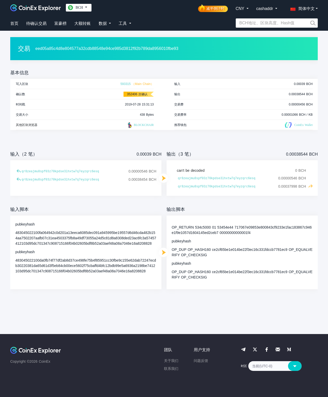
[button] (301, 7)
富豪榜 (60, 23)
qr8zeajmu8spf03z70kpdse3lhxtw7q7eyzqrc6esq (60, 171)
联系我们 (171, 369)
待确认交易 (36, 23)
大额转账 (82, 23)
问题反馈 (201, 361)
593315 (125, 84)
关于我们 (171, 361)
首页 (14, 23)
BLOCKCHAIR (140, 125)
